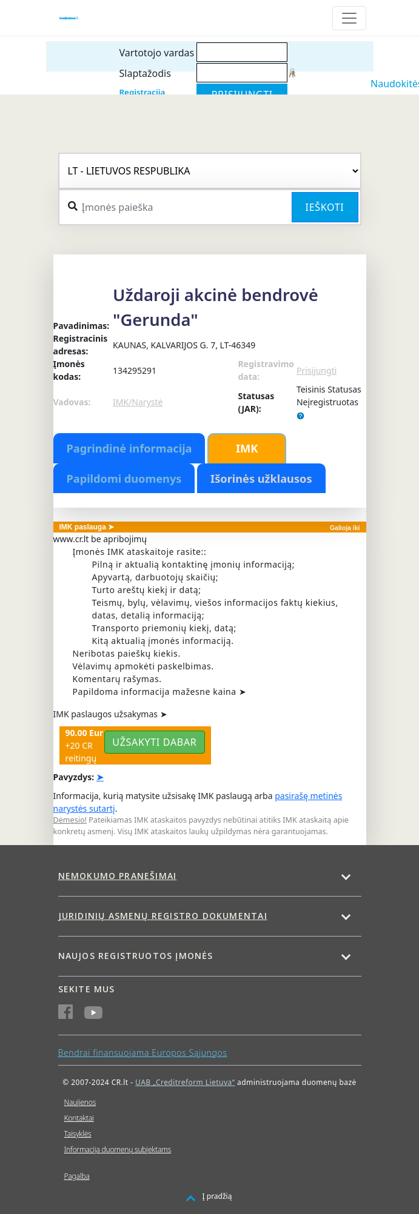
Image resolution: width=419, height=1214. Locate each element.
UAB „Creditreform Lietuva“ (185, 1082)
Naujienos (80, 1102)
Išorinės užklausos (261, 478)
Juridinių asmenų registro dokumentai (162, 915)
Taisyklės (78, 1134)
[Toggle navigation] (349, 18)
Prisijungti (317, 370)
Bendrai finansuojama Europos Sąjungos (142, 1052)
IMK (247, 448)
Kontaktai (79, 1118)
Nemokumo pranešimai (117, 875)
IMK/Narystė (138, 402)
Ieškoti (325, 207)
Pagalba (77, 1176)
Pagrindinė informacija (129, 448)
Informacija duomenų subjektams (118, 1149)
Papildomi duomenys (124, 478)
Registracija (142, 92)
